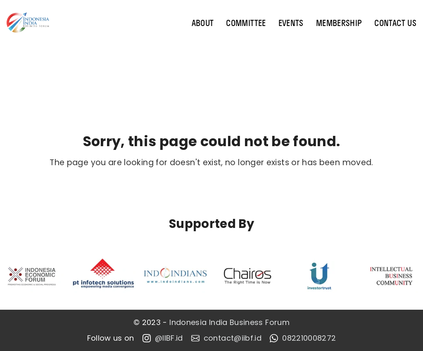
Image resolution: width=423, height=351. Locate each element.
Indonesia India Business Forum (229, 322)
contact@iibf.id (226, 338)
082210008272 (303, 338)
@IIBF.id (163, 338)
